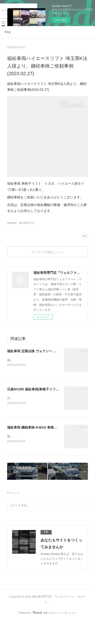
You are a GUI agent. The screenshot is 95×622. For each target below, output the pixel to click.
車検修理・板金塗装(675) (20, 223)
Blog (7, 32)
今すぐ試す (61, 20)
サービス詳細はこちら (47, 252)
